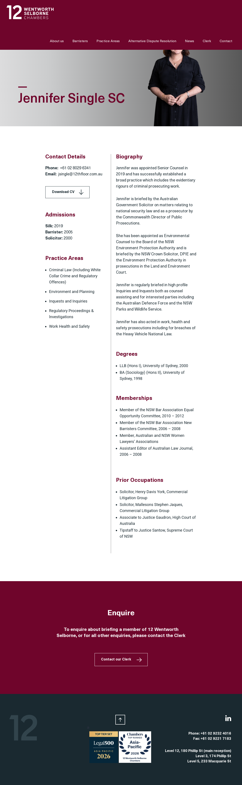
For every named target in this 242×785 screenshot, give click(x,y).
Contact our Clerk (116, 659)
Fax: (197, 739)
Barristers (80, 41)
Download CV (63, 192)
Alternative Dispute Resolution (152, 41)
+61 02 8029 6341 (75, 168)
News (189, 41)
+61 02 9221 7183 (216, 739)
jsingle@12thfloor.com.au (80, 174)
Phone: (194, 733)
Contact (226, 41)
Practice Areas (108, 41)
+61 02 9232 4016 (216, 733)
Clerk (207, 41)
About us (57, 41)
